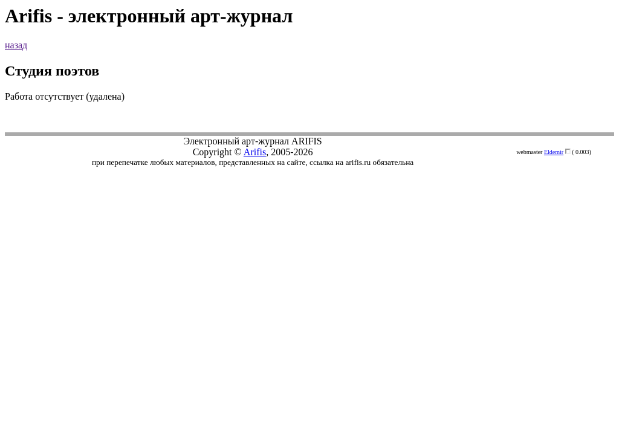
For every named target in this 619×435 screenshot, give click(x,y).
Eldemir (553, 152)
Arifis (255, 152)
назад (16, 45)
